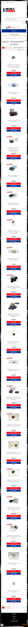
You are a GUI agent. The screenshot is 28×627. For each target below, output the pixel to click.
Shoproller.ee (24, 624)
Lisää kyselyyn (14, 75)
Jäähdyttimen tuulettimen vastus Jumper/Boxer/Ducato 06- (13, 342)
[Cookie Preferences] (2, 625)
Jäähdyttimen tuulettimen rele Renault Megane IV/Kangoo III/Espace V (14, 315)
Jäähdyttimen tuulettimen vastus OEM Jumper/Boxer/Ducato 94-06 (14, 453)
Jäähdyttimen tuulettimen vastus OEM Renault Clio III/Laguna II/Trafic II (13, 481)
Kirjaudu (6, 2)
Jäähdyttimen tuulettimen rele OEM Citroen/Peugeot (14, 176)
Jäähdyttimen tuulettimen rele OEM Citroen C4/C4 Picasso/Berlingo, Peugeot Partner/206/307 (14, 149)
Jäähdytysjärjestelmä (9, 38)
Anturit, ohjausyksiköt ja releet (19, 38)
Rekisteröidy (11, 2)
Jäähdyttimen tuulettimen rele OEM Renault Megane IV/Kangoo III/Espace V (14, 287)
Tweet (25, 40)
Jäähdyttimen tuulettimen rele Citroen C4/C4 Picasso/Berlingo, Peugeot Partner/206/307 (13, 66)
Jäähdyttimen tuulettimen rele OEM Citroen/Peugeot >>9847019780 (14, 232)
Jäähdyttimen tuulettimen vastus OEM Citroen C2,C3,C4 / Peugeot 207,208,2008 (14, 398)
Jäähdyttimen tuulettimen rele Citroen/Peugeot (14, 93)
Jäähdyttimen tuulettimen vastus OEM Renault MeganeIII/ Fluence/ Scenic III (14, 537)
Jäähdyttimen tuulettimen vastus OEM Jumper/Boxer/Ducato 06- (13, 425)
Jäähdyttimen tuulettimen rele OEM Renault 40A (14, 259)
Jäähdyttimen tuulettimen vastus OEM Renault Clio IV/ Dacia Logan (13, 509)
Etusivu (3, 38)
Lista (21, 49)
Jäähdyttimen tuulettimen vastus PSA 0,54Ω (13, 564)
